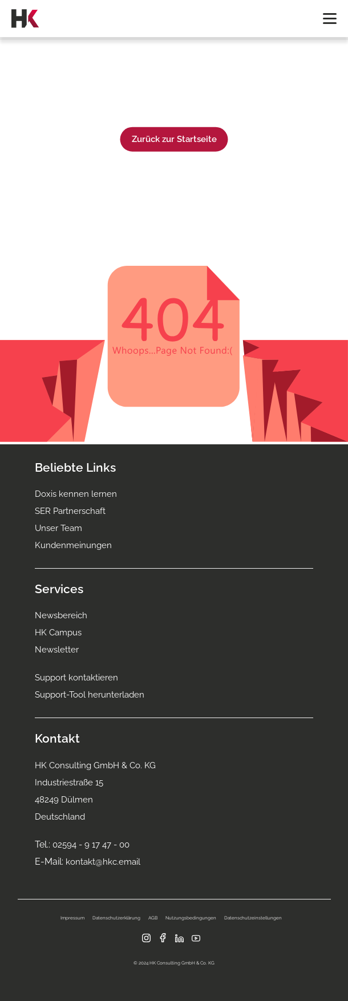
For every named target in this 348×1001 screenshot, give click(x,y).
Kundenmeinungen (73, 545)
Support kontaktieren (76, 677)
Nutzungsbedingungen (190, 918)
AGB (152, 918)
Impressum (72, 918)
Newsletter (57, 650)
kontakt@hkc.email (103, 862)
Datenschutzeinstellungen (253, 918)
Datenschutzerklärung (116, 918)
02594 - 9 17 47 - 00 (91, 845)
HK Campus (58, 632)
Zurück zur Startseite (174, 139)
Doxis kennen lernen (76, 494)
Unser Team (58, 528)
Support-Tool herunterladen (89, 695)
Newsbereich (61, 615)
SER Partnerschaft (70, 511)
